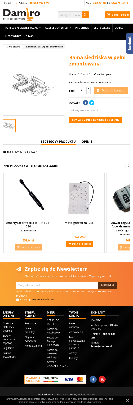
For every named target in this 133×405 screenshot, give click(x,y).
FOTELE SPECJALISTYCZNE (21, 27)
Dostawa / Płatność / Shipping (8, 327)
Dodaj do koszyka (110, 90)
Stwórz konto (119, 3)
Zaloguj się (99, 3)
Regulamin (8, 348)
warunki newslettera (43, 299)
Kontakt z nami (33, 345)
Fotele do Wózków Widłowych (53, 353)
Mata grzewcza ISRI (79, 223)
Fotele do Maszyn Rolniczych (53, 341)
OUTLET (120, 27)
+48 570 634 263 (38, 3)
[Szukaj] (73, 14)
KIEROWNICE (13, 36)
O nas (29, 36)
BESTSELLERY (102, 27)
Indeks (7, 151)
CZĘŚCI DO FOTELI (56, 27)
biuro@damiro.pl (101, 346)
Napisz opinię (104, 74)
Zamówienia (76, 332)
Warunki (91, 394)
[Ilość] (81, 90)
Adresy (73, 353)
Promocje (82, 27)
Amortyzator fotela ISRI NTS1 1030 (27, 224)
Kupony (73, 358)
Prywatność (79, 394)
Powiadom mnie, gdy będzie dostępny (95, 119)
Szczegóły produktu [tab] (58, 142)
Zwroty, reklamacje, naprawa (9, 339)
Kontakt (8, 3)
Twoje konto (74, 314)
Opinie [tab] (87, 142)
